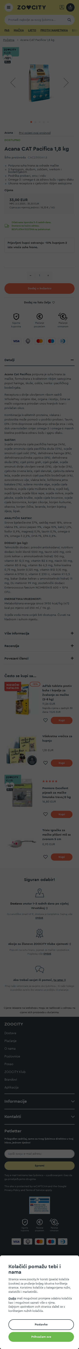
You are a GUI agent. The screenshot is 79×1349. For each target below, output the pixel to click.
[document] (41, 1303)
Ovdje (12, 1298)
